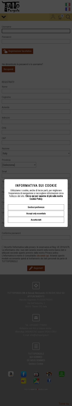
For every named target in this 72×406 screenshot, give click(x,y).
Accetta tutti (36, 220)
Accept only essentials (36, 213)
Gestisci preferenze (36, 207)
